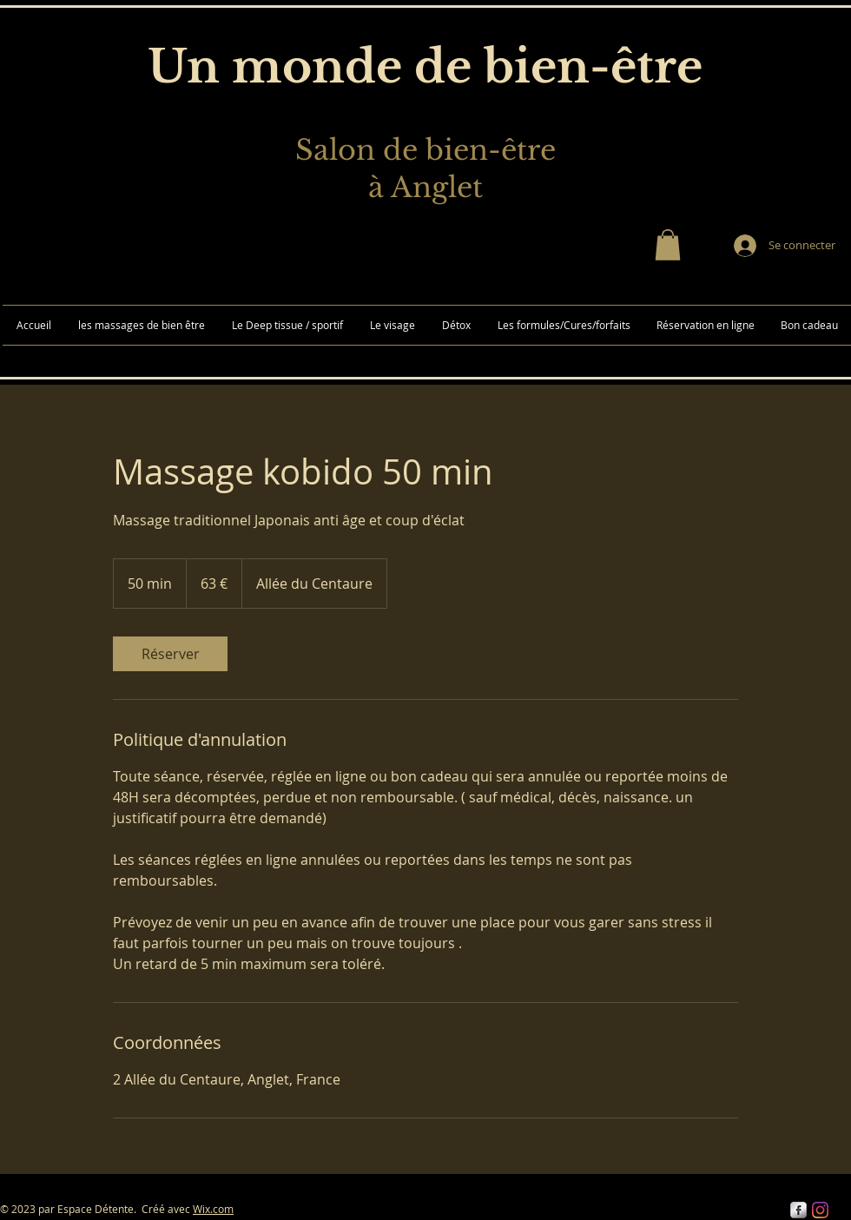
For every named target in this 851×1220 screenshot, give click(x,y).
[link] (170, 653)
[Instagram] (820, 1210)
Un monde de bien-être (425, 67)
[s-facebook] (798, 1210)
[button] (668, 244)
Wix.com (213, 1209)
